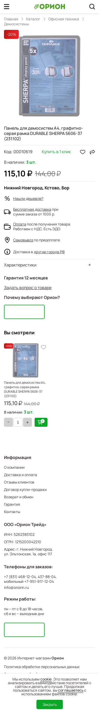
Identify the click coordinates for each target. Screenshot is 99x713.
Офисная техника (63, 19)
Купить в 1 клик (56, 151)
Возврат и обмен (18, 496)
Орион (57, 658)
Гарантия (12, 504)
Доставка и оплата (20, 474)
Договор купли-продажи (25, 489)
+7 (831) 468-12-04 (20, 576)
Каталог (33, 19)
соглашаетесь (70, 690)
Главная (11, 19)
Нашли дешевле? (28, 198)
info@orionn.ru (16, 587)
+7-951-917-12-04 (39, 581)
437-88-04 (47, 576)
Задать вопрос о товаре (27, 287)
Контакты (12, 511)
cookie (45, 679)
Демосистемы (16, 24)
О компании (14, 467)
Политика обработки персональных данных (41, 666)
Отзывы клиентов (19, 482)
